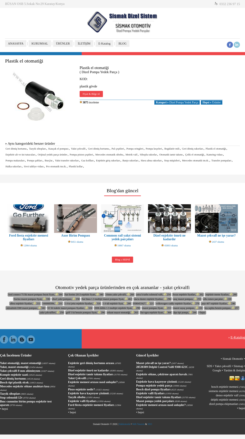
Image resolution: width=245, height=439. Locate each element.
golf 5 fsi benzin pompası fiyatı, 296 (85, 312)
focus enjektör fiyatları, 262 (188, 294)
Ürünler (212, 102)
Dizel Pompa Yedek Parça (177, 102)
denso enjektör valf (230, 395)
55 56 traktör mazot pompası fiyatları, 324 (70, 307)
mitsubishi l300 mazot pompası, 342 (25, 307)
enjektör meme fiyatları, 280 (221, 294)
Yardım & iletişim (234, 370)
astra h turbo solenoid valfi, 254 (153, 294)
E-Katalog (104, 43)
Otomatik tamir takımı (171, 154)
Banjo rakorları (130, 160)
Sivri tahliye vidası (34, 166)
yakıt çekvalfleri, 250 (51, 312)
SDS (209, 366)
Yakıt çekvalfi (78, 148)
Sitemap (238, 366)
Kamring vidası (214, 154)
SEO (150, 424)
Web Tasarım (138, 424)
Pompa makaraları (15, 160)
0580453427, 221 (143, 303)
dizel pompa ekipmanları (227, 403)
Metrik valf (131, 154)
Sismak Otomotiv (233, 358)
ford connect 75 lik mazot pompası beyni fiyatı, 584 (35, 294)
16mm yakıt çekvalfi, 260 (120, 294)
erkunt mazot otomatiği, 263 (122, 312)
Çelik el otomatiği (194, 154)
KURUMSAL (39, 43)
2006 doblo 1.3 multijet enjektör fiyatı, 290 (117, 307)
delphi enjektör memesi (228, 399)
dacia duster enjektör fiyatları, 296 (152, 298)
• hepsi (202, 312)
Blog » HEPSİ (122, 259)
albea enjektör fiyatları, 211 (25, 303)
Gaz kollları (87, 160)
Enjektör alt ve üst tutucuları (20, 154)
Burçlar (48, 160)
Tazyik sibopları (37, 148)
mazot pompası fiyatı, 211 (156, 307)
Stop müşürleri (172, 160)
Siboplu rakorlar (148, 154)
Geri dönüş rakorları (192, 148)
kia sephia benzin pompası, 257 (222, 307)
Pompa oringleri (134, 148)
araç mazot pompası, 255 (187, 298)
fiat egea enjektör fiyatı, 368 (155, 312)
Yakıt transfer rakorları (67, 160)
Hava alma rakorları (151, 160)
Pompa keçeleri (154, 148)
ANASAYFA (15, 43)
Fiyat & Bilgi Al (91, 94)
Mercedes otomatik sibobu (109, 154)
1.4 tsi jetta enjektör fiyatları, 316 (82, 303)
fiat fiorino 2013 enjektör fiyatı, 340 (84, 294)
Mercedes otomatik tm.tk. (195, 160)
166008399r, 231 (52, 303)
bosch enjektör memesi (228, 386)
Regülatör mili (171, 148)
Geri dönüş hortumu (16, 148)
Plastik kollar (76, 166)
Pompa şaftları (34, 160)
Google (217, 370)
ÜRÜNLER (63, 43)
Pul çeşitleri (117, 148)
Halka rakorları (13, 166)
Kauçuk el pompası (58, 148)
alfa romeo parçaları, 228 (217, 298)
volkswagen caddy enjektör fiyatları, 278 (177, 303)
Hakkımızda (124, 424)
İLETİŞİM (84, 43)
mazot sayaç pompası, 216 (187, 307)
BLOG (122, 43)
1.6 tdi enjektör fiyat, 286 (117, 303)
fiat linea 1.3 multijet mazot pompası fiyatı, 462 (107, 298)
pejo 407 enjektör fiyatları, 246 (218, 303)
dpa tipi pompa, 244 (185, 312)
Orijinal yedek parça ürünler (52, 154)
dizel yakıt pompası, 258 (65, 298)
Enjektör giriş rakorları (108, 160)
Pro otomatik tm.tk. (56, 166)
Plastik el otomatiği (216, 148)
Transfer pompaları (221, 160)
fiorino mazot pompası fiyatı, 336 (32, 298)
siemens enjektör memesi (227, 391)
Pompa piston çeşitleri (81, 154)
